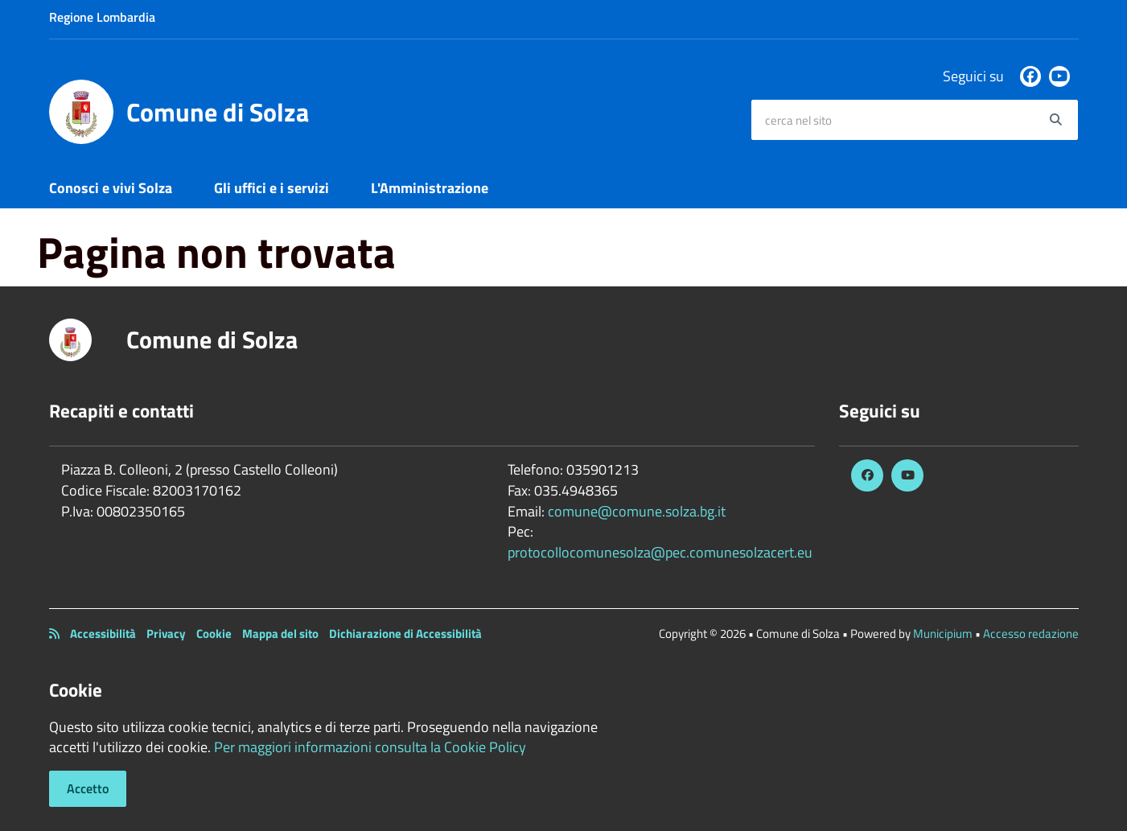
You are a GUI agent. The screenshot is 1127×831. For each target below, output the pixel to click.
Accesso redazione (1031, 633)
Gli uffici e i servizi (271, 188)
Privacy (166, 633)
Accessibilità (103, 633)
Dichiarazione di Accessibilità (405, 633)
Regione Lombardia (102, 17)
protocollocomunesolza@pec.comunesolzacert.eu (660, 552)
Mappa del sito (280, 633)
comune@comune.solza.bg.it (637, 511)
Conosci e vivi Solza (110, 188)
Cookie (214, 633)
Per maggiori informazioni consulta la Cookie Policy (370, 747)
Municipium (943, 633)
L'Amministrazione (429, 188)
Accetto (88, 788)
